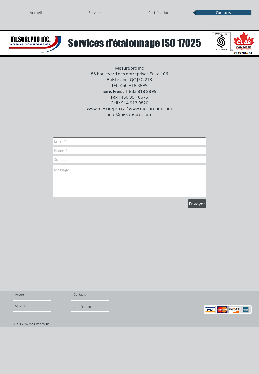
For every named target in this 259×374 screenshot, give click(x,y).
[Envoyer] (197, 203)
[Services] (29, 305)
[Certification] (86, 306)
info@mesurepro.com (129, 114)
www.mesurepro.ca (106, 108)
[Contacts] (86, 294)
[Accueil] (34, 294)
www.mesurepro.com (150, 108)
